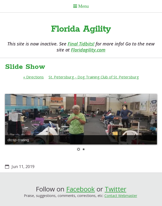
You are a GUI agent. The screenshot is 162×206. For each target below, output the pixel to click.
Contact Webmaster (120, 195)
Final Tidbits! (81, 44)
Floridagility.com (88, 50)
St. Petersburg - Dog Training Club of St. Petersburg (94, 76)
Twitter (115, 188)
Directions (33, 76)
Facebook (80, 188)
